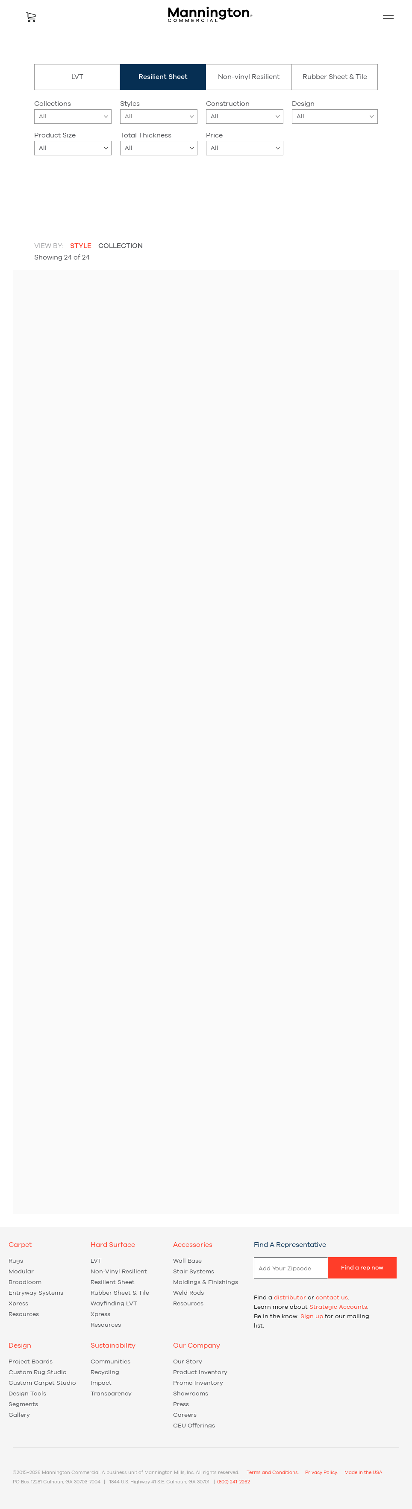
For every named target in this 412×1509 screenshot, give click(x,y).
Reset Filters (350, 182)
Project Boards (31, 1362)
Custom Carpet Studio (42, 1383)
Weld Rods (188, 1293)
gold (72, 188)
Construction (228, 103)
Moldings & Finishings (205, 1282)
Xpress (153, 179)
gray (83, 188)
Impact (101, 1383)
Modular (21, 1272)
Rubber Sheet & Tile (335, 76)
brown (62, 188)
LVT (77, 76)
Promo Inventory (198, 1383)
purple (115, 188)
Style (80, 245)
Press (181, 1404)
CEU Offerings (194, 1426)
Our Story (187, 1362)
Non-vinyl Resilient (249, 76)
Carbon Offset (241, 179)
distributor (290, 1298)
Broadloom (25, 1282)
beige (40, 188)
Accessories (192, 1244)
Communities (110, 1362)
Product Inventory (200, 1372)
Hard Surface (113, 1244)
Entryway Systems (36, 1293)
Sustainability (113, 1345)
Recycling (105, 1372)
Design (303, 103)
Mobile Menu (384, 17)
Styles (130, 103)
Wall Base (187, 1261)
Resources (24, 1314)
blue (51, 188)
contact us (332, 1298)
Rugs (16, 1261)
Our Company (196, 1345)
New (192, 179)
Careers (185, 1415)
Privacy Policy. (321, 1472)
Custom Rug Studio (38, 1372)
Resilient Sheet (113, 1282)
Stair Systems (193, 1272)
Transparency (111, 1394)
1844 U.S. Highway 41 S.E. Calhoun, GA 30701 (159, 1482)
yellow (51, 205)
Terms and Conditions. (273, 1472)
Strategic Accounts (338, 1307)
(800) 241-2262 (233, 1482)
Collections (52, 103)
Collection (120, 245)
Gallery (19, 1415)
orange (104, 188)
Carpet (20, 1244)
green (94, 188)
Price (214, 135)
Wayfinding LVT (114, 1304)
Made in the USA (363, 1472)
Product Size (55, 135)
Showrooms (190, 1394)
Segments (23, 1404)
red (40, 205)
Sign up (311, 1316)
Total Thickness (145, 135)
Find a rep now (362, 1268)
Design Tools (27, 1394)
